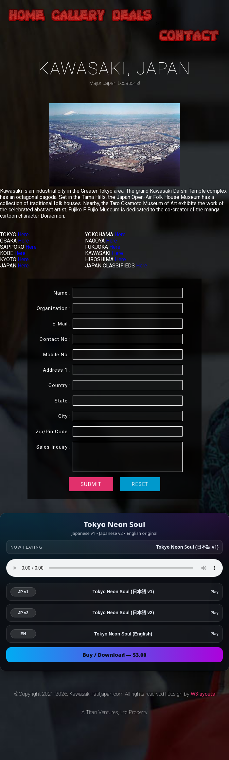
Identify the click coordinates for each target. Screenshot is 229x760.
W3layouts (203, 694)
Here (23, 234)
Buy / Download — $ (114, 654)
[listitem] (114, 592)
